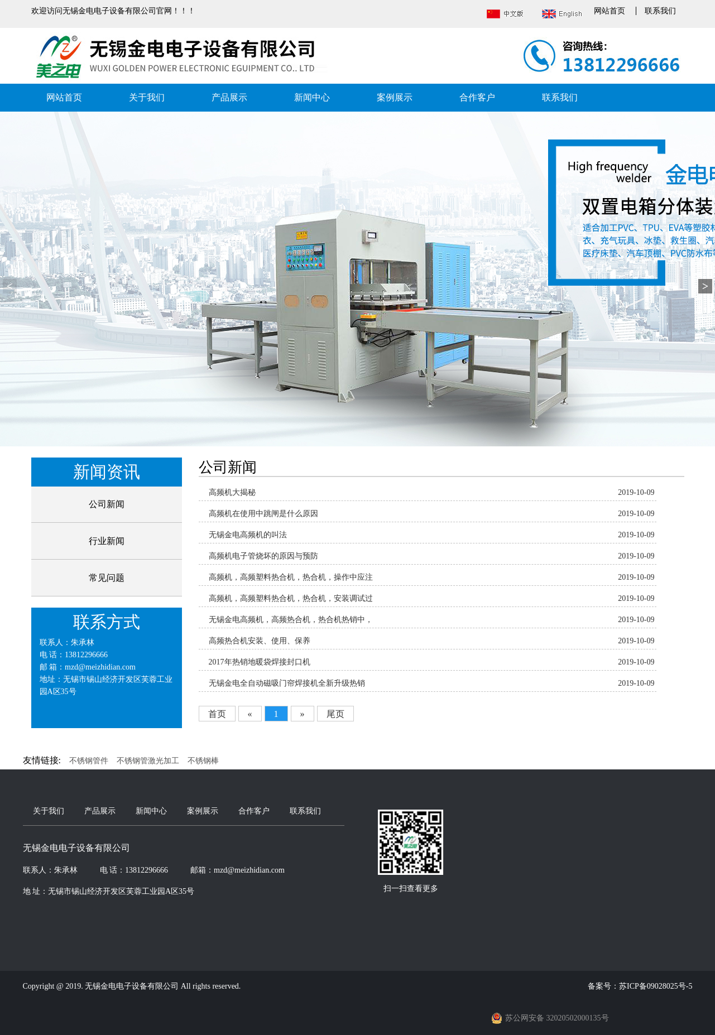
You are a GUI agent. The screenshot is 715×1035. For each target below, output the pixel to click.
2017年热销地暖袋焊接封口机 (259, 662)
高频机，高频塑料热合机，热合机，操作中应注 (291, 577)
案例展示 (394, 97)
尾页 (335, 714)
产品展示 (229, 97)
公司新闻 (106, 504)
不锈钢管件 (88, 761)
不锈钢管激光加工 (148, 761)
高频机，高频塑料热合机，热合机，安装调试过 (291, 598)
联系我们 (660, 11)
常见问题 (106, 578)
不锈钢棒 (203, 761)
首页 (217, 714)
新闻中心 (312, 97)
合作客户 (477, 97)
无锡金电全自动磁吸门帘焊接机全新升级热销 (287, 683)
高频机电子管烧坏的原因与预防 (263, 556)
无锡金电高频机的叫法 (248, 535)
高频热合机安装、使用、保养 (259, 641)
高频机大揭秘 (232, 492)
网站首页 (609, 11)
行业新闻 (106, 541)
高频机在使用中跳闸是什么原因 (263, 513)
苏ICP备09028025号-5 (655, 986)
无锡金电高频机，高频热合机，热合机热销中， (291, 619)
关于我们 (147, 97)
